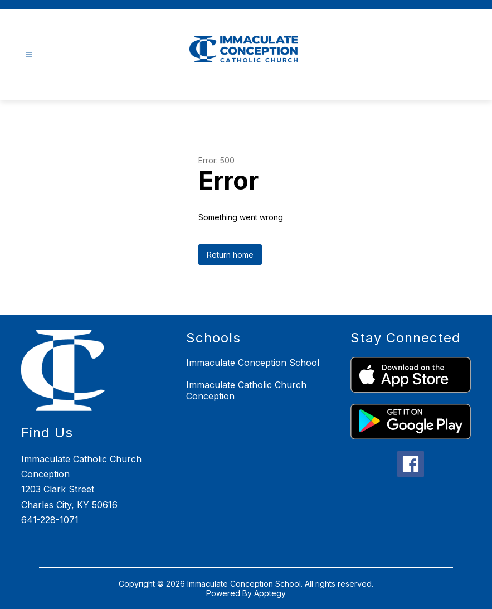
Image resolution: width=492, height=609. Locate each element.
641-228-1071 (50, 519)
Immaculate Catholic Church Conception (246, 390)
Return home (230, 254)
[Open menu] (28, 55)
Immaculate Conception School (252, 362)
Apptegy (270, 593)
